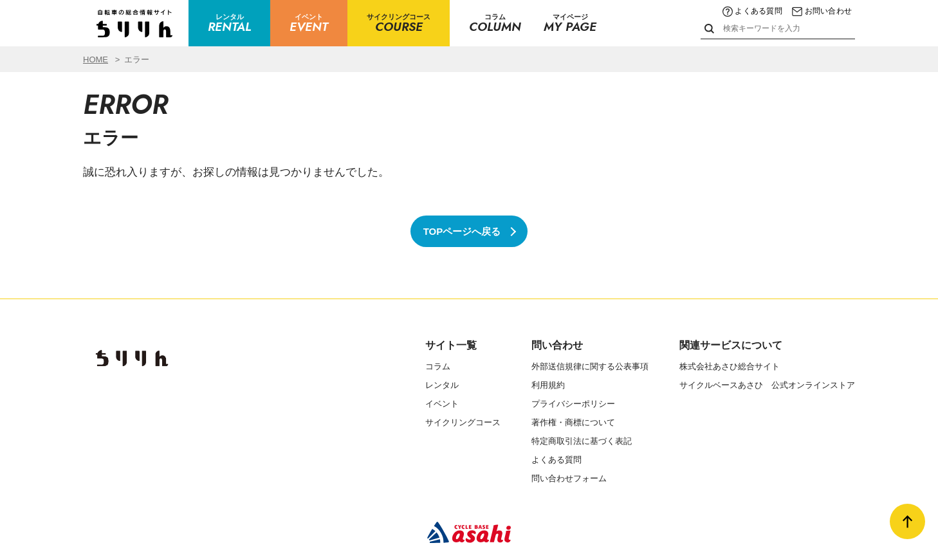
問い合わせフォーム (569, 478)
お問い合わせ (822, 10)
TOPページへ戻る (462, 231)
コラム (437, 366)
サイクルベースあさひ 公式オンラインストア (767, 385)
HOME (95, 59)
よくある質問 (752, 10)
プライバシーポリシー (573, 404)
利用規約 (548, 385)
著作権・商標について (573, 422)
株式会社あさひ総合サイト (729, 366)
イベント (442, 404)
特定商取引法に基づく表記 (581, 441)
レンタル (442, 385)
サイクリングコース (463, 422)
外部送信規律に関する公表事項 (589, 366)
